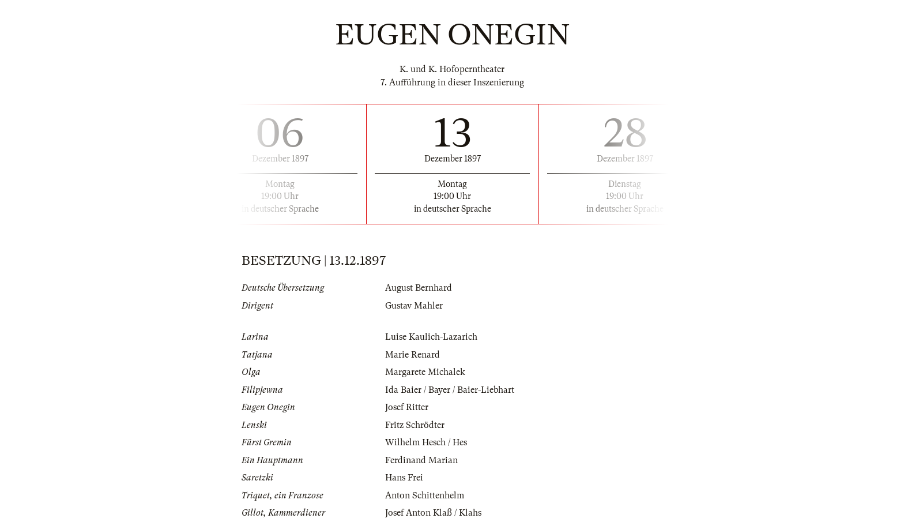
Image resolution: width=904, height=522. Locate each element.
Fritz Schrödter (415, 425)
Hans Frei (404, 477)
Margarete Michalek (425, 372)
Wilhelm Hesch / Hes (426, 442)
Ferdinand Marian (421, 460)
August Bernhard (418, 288)
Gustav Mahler (414, 306)
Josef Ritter (406, 407)
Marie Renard (412, 355)
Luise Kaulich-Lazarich (431, 337)
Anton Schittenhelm (424, 495)
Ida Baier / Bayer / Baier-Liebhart (449, 390)
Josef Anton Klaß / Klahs (433, 513)
